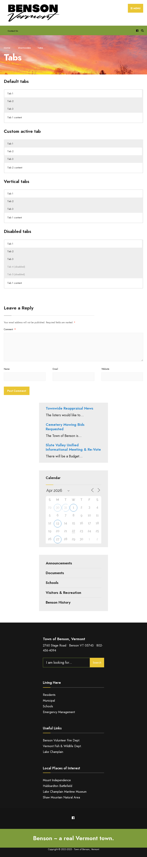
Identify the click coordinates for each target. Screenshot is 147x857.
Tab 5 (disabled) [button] (16, 274)
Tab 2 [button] (10, 101)
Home (7, 47)
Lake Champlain (53, 752)
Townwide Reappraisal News (69, 408)
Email (55, 369)
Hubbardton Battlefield (57, 786)
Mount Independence (57, 780)
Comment (10, 329)
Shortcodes (24, 47)
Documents (55, 572)
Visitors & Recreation (63, 592)
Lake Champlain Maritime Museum (65, 791)
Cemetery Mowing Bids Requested (65, 427)
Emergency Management (59, 712)
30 (57, 507)
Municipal (49, 700)
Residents (49, 695)
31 (65, 507)
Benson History (58, 602)
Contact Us (13, 30)
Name (7, 369)
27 (57, 539)
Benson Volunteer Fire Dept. (61, 740)
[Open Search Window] (142, 30)
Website (105, 369)
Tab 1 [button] (10, 93)
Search (97, 662)
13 (57, 523)
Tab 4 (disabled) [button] (16, 267)
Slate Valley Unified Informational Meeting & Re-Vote (73, 447)
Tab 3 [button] (10, 109)
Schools (52, 582)
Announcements (59, 563)
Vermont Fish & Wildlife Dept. (62, 746)
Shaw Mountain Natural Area (61, 797)
